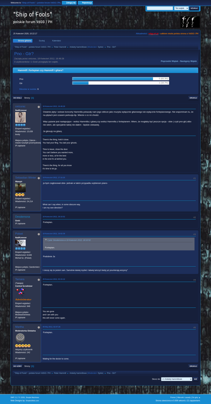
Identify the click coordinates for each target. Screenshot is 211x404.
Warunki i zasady (184, 397)
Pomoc (173, 397)
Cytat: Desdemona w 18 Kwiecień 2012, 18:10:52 (69, 240)
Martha (19, 326)
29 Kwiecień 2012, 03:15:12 (54, 279)
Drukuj (193, 98)
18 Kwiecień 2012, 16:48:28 (54, 106)
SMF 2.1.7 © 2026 (18, 397)
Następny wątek (188, 61)
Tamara (19, 279)
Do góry (17, 366)
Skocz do (156, 379)
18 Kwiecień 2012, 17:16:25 (54, 177)
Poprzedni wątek (169, 61)
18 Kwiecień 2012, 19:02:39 (54, 234)
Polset (19, 233)
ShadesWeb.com (32, 401)
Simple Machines (32, 397)
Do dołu (17, 98)
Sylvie (100, 47)
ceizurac (20, 106)
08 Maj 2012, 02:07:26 (51, 327)
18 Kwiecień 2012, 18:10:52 (54, 217)
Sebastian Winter (25, 177)
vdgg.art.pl (153, 33)
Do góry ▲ (196, 397)
